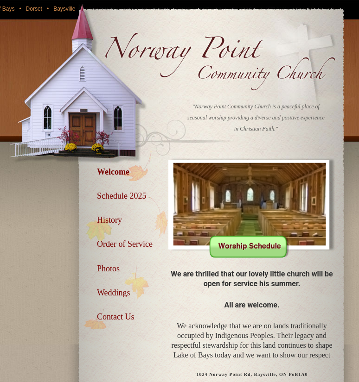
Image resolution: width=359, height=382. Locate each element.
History (109, 220)
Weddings (113, 292)
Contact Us (116, 316)
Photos (108, 268)
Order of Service (125, 244)
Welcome (113, 171)
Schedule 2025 (121, 195)
